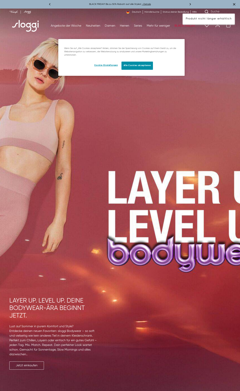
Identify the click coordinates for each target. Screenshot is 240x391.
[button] (26, 365)
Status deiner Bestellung (176, 12)
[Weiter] (190, 4)
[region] (121, 57)
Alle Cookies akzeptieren (137, 65)
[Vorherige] (50, 4)
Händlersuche (151, 12)
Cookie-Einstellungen (106, 65)
